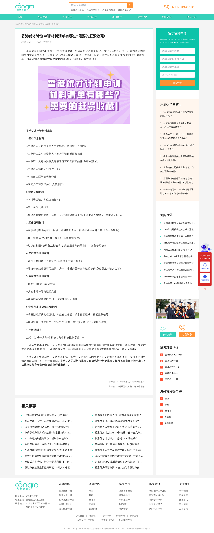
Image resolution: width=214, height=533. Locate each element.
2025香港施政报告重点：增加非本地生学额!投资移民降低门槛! (49, 438)
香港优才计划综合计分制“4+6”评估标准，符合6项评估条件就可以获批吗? (119, 438)
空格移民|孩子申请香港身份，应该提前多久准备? (119, 444)
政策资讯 (191, 17)
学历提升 (92, 520)
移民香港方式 (124, 10)
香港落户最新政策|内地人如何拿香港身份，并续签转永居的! (119, 467)
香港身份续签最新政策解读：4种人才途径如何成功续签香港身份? (49, 467)
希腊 (167, 405)
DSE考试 (123, 504)
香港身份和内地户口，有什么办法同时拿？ (118, 415)
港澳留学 (142, 17)
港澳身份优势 (125, 491)
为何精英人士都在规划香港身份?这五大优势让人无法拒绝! (119, 426)
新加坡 (168, 417)
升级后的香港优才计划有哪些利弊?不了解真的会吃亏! (49, 461)
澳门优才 (117, 17)
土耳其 (168, 411)
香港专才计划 (171, 361)
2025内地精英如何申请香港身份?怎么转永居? (49, 450)
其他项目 (183, 504)
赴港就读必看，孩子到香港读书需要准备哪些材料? (188, 223)
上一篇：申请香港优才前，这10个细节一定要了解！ (133, 386)
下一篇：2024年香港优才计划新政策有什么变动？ (131, 381)
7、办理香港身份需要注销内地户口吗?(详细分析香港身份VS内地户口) (176, 180)
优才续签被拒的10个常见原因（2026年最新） (49, 415)
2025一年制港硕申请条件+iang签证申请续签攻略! (187, 277)
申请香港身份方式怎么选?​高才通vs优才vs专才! (49, 432)
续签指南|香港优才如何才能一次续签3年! (47, 426)
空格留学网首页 (30, 24)
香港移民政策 (44, 24)
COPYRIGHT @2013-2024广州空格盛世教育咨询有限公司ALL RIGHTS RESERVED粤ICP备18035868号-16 (106, 528)
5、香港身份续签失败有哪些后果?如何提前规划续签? (177, 158)
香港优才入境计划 (157, 491)
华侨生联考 (124, 500)
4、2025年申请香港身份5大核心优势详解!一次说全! (177, 147)
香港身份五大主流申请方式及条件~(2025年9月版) (119, 450)
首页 (20, 17)
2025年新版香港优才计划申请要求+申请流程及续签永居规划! (119, 456)
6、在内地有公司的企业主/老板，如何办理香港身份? (177, 169)
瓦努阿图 (169, 423)
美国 (167, 399)
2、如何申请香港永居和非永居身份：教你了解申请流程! (175, 125)
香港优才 (42, 17)
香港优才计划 (65, 491)
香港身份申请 (107, 520)
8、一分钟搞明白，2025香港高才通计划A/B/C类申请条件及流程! (176, 191)
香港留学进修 (93, 10)
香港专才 (67, 17)
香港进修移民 (171, 373)
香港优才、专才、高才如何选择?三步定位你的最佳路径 (49, 421)
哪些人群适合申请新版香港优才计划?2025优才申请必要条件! (49, 456)
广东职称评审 (125, 520)
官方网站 (183, 491)
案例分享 (167, 17)
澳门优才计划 (171, 379)
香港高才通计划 (172, 367)
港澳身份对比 (125, 495)
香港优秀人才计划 (173, 355)
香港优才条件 (77, 10)
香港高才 (92, 17)
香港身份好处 (108, 10)
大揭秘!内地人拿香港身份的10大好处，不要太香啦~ (119, 461)
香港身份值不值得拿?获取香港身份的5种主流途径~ (119, 421)
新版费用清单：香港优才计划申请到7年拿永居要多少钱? (49, 444)
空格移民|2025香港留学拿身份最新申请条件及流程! (188, 283)
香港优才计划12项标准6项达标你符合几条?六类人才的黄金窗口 (119, 432)
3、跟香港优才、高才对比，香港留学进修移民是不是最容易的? (176, 136)
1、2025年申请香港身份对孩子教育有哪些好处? (176, 114)
